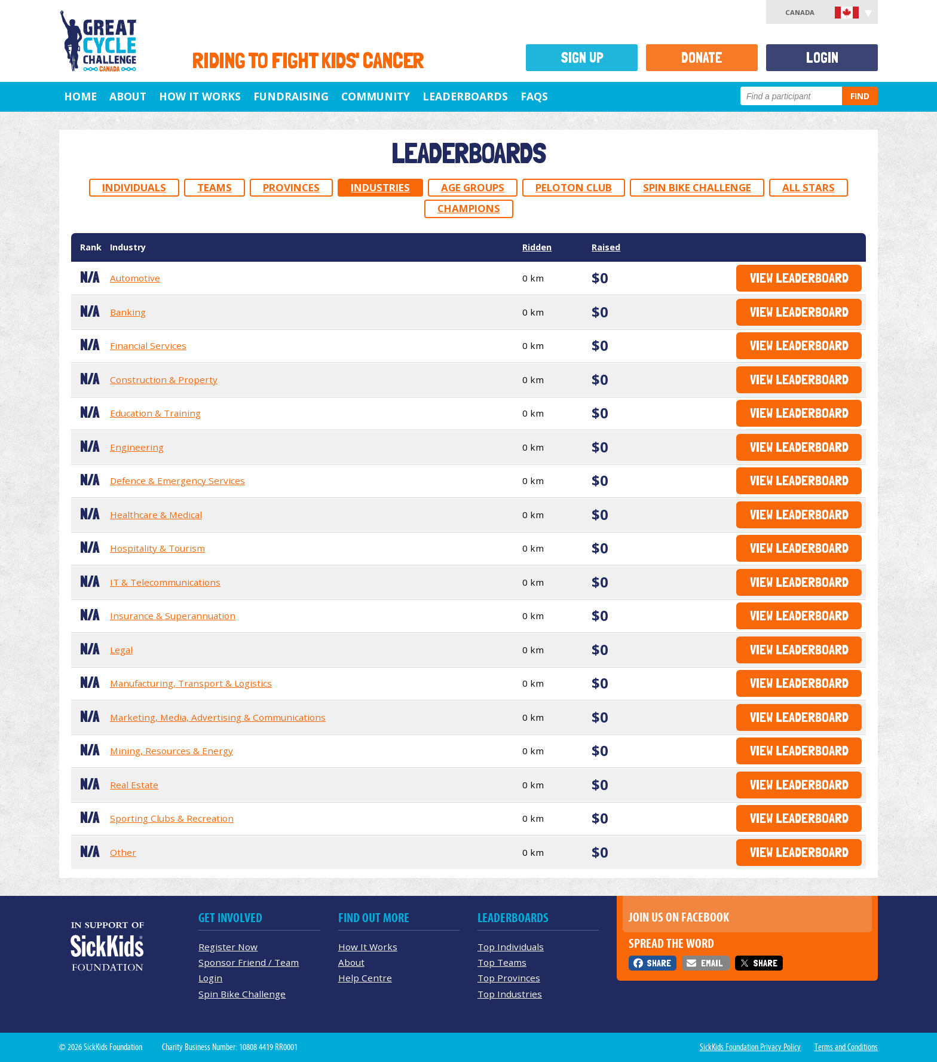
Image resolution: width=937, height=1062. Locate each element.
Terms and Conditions (846, 1047)
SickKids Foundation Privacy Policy (750, 1047)
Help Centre (365, 978)
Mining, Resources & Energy (171, 751)
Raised (606, 247)
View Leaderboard (799, 278)
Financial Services (148, 345)
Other (123, 852)
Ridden (537, 247)
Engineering (137, 447)
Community (375, 96)
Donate (701, 57)
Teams (214, 187)
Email (711, 963)
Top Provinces (508, 978)
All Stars (808, 187)
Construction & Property (164, 379)
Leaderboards (465, 96)
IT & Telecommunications (165, 582)
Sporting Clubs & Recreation (172, 818)
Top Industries (509, 994)
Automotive (135, 278)
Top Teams (501, 962)
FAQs (534, 96)
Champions (468, 208)
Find (859, 96)
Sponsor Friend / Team (248, 962)
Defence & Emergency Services (177, 480)
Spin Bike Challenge (697, 187)
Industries (380, 187)
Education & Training (155, 413)
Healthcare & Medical (156, 515)
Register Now (228, 947)
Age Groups (472, 187)
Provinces (291, 187)
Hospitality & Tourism (157, 548)
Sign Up (582, 57)
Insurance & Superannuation (172, 616)
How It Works (200, 96)
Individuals (134, 187)
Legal (121, 650)
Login (822, 57)
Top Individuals (510, 947)
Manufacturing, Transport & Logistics (191, 683)
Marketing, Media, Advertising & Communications (218, 717)
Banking (128, 312)
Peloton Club (573, 187)
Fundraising (291, 96)
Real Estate (134, 785)
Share (659, 963)
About (127, 96)
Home (80, 96)
